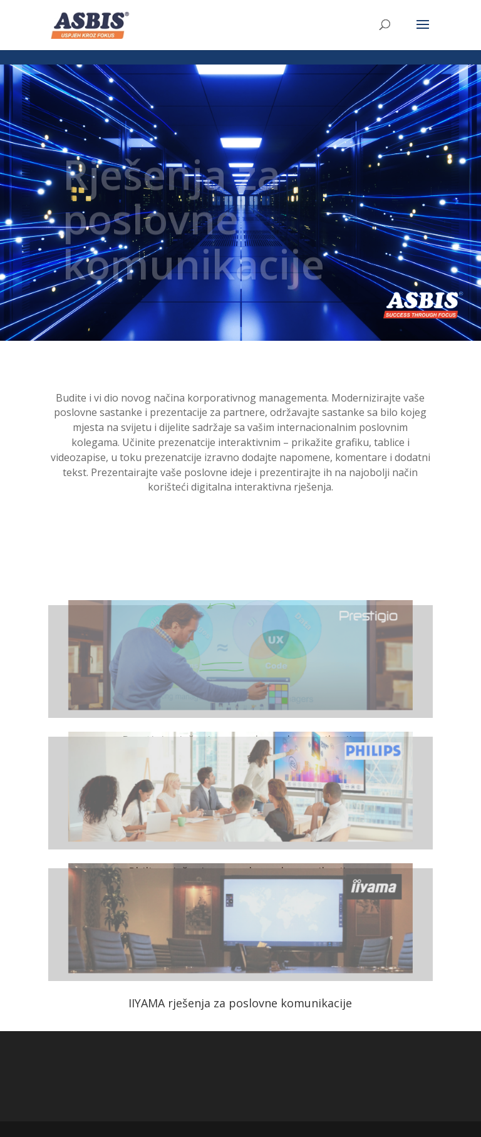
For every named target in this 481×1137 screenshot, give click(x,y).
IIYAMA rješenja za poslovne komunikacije (240, 1002)
